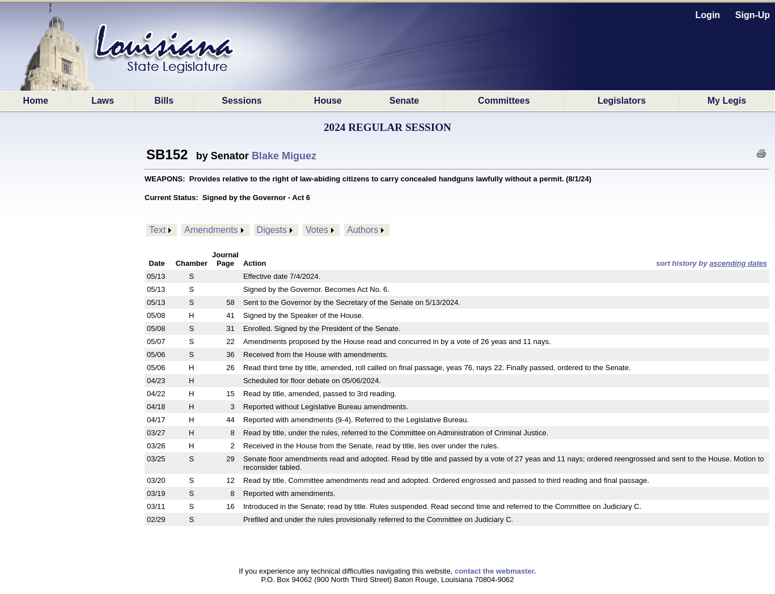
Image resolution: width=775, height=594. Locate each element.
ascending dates (738, 263)
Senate (404, 100)
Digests (272, 230)
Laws (102, 100)
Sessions (241, 100)
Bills (163, 100)
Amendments (211, 230)
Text (157, 230)
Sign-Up (752, 15)
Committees (504, 100)
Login (708, 15)
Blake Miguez (284, 156)
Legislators (622, 100)
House (328, 100)
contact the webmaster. (495, 571)
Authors (362, 230)
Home (35, 100)
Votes (317, 230)
